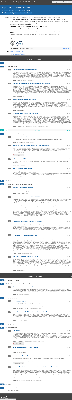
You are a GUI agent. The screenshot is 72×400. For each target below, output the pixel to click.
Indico (14, 396)
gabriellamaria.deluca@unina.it (17, 53)
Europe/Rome (57, 2)
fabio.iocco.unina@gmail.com (17, 51)
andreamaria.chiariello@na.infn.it (18, 54)
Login (70, 2)
